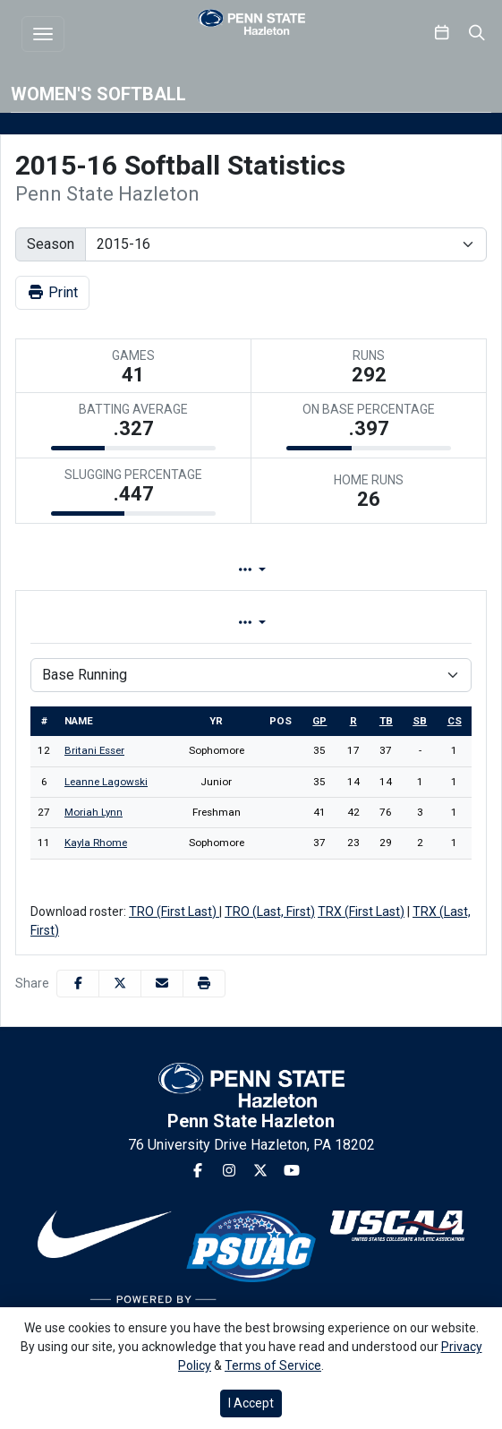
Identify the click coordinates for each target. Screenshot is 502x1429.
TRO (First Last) (174, 911)
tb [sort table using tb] (386, 720)
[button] (204, 983)
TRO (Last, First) (270, 911)
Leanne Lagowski (106, 781)
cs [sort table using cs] (454, 720)
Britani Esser (94, 750)
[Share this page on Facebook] (77, 983)
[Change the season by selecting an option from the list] (286, 244)
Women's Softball (98, 94)
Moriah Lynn (93, 812)
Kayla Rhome (95, 842)
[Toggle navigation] (42, 34)
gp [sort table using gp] (319, 720)
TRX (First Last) (361, 911)
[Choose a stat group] (251, 675)
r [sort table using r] (353, 720)
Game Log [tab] (353, 569)
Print (52, 292)
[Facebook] (198, 1171)
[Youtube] (292, 1171)
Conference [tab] (359, 622)
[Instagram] (229, 1171)
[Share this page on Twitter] (119, 983)
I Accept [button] (251, 1403)
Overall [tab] (131, 622)
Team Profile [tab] (85, 569)
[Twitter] (260, 1171)
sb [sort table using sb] (420, 720)
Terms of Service (273, 1365)
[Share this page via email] (161, 983)
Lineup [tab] (222, 569)
